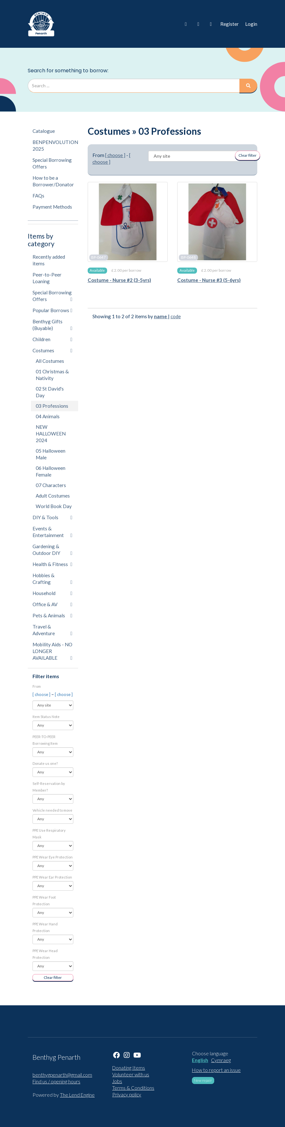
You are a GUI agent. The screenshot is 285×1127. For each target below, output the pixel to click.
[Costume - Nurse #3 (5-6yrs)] (217, 221)
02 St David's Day (50, 392)
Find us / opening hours (56, 1081)
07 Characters (51, 485)
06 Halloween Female (50, 471)
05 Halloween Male (50, 454)
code (176, 316)
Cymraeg (221, 1060)
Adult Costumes (53, 496)
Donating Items (128, 1068)
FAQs (38, 195)
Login (251, 24)
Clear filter (53, 977)
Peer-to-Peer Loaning (47, 278)
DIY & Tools (52, 517)
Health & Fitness (52, 564)
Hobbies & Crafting (52, 578)
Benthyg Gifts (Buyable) (52, 325)
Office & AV (52, 604)
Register (229, 24)
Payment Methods (52, 207)
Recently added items (49, 260)
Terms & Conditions (133, 1088)
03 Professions (52, 406)
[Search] (248, 86)
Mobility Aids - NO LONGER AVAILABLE (52, 651)
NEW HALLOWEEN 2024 (51, 433)
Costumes (52, 350)
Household (52, 593)
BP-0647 (98, 257)
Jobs (117, 1081)
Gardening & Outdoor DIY (52, 549)
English (200, 1060)
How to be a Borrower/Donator (53, 181)
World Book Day (54, 506)
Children (52, 339)
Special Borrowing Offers (52, 163)
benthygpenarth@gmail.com (62, 1075)
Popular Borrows (52, 310)
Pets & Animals (52, 615)
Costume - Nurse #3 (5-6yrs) (209, 280)
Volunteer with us (130, 1074)
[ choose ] (42, 694)
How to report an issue (216, 1070)
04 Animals (48, 416)
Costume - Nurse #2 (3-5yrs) (119, 280)
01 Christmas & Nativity (52, 375)
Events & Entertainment (52, 532)
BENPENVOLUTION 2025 (55, 145)
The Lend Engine (77, 1095)
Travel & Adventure (52, 630)
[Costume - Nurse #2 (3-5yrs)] (127, 221)
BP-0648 (188, 257)
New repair (203, 1080)
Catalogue (44, 131)
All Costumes (50, 361)
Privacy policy (126, 1094)
